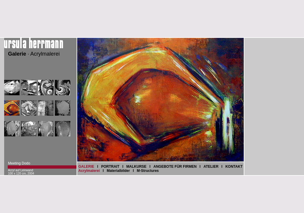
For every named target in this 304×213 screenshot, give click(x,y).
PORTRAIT (110, 166)
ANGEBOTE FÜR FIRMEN (175, 166)
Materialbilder (118, 171)
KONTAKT (234, 166)
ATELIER (210, 166)
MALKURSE (136, 166)
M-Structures (148, 171)
